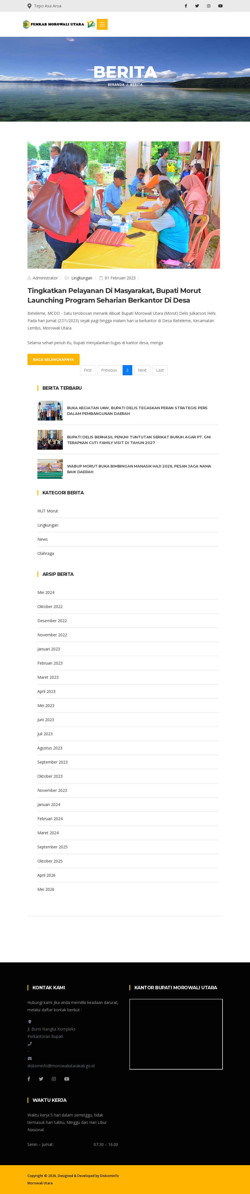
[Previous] (109, 370)
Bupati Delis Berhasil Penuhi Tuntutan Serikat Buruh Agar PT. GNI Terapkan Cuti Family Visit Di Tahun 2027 (139, 440)
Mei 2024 (45, 592)
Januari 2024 (48, 804)
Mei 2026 (45, 889)
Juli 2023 (45, 733)
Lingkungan (81, 278)
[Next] (142, 370)
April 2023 (46, 691)
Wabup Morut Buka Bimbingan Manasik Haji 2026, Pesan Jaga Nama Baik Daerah (139, 469)
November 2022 (52, 634)
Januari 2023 (48, 649)
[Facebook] (29, 1079)
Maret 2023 (48, 677)
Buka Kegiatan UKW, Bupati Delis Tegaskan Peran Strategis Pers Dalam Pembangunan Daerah (137, 411)
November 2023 (52, 790)
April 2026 (46, 875)
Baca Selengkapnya (53, 359)
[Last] (160, 370)
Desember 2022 (52, 620)
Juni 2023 (45, 719)
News (42, 539)
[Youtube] (67, 1079)
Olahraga (45, 553)
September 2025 (52, 847)
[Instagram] (53, 1079)
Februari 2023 (50, 663)
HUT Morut (47, 511)
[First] (87, 370)
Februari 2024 (50, 818)
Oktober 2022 (50, 606)
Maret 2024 (48, 832)
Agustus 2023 (49, 748)
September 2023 (52, 762)
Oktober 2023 (50, 776)
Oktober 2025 (50, 861)
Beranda (116, 84)
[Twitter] (41, 1079)
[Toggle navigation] (102, 24)
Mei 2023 (45, 705)
